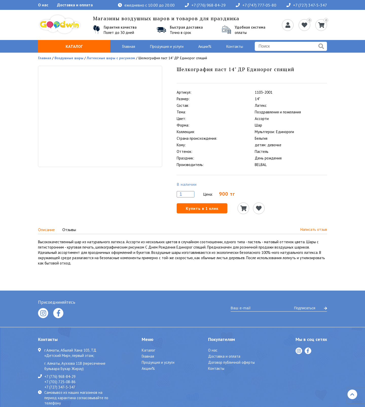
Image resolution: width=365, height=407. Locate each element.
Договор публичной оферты (231, 362)
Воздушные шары (68, 58)
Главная (128, 46)
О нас (43, 4)
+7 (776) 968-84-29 (205, 5)
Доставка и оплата (75, 4)
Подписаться (310, 308)
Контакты (234, 46)
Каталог (74, 46)
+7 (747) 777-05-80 (256, 5)
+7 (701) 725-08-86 (60, 381)
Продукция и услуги (167, 46)
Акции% (204, 46)
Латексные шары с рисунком (111, 58)
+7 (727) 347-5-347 (306, 5)
